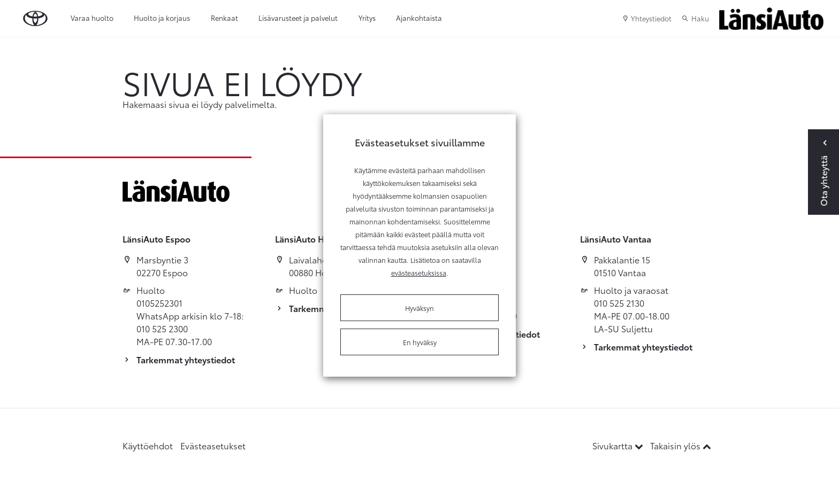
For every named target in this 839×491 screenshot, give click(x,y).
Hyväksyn (419, 308)
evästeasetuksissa (418, 272)
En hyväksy (420, 342)
